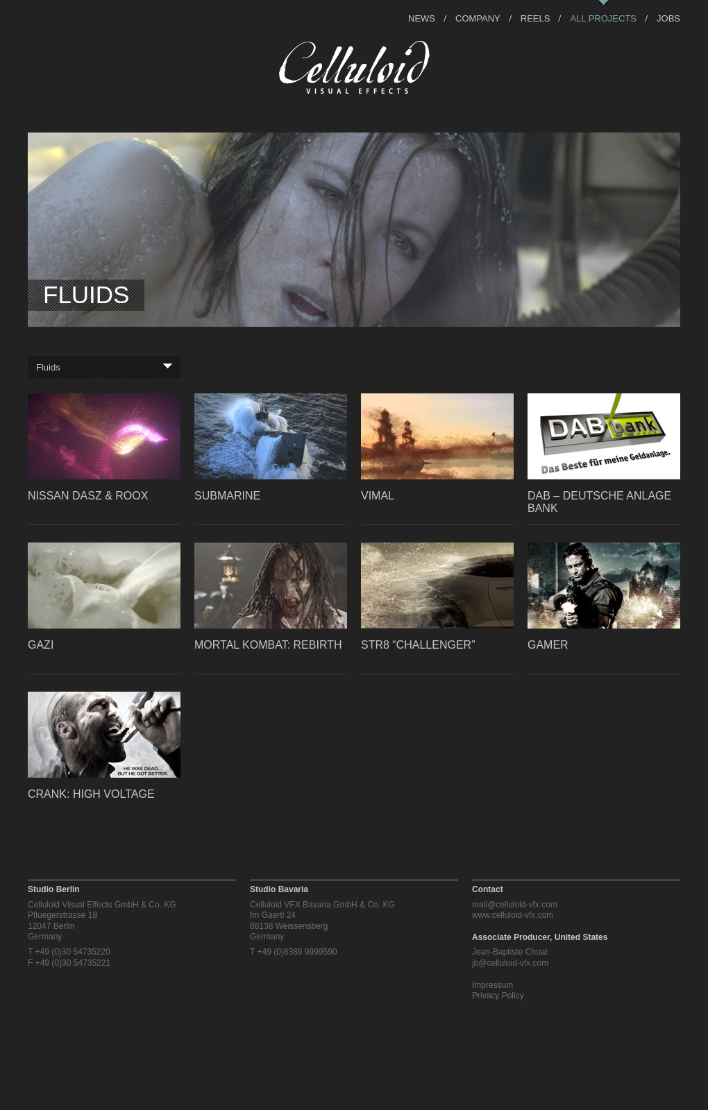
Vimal (377, 496)
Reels (535, 17)
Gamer (548, 645)
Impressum (492, 985)
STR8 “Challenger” (418, 645)
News (421, 17)
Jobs (668, 17)
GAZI (40, 645)
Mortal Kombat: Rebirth (268, 645)
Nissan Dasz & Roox (88, 496)
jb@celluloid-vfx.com (510, 963)
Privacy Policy (498, 995)
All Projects (603, 17)
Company (477, 17)
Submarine (227, 496)
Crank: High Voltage (91, 794)
